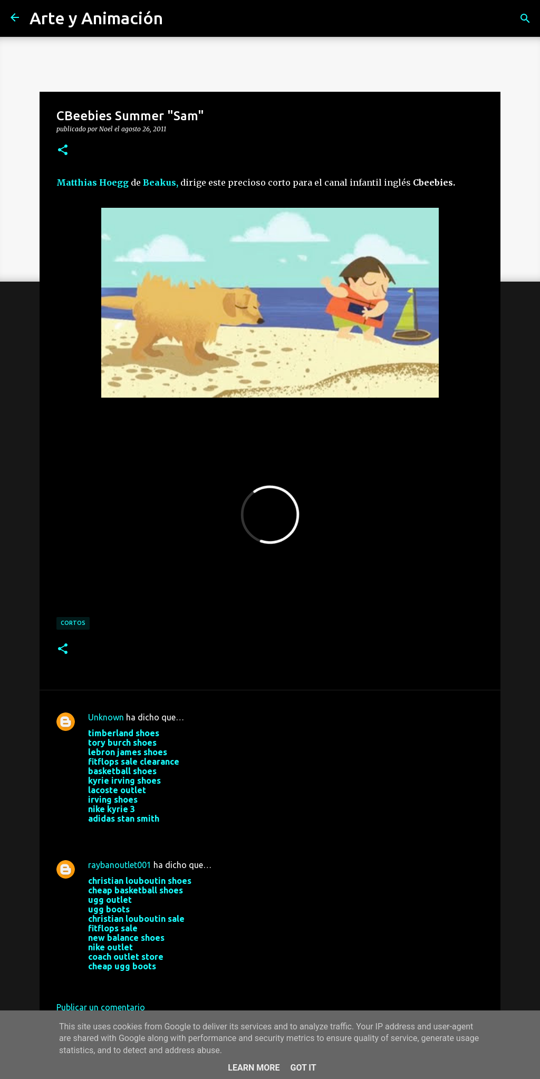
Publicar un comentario (100, 1007)
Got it (303, 1068)
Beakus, (160, 182)
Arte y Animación (96, 17)
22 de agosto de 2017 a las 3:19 (148, 834)
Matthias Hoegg (92, 182)
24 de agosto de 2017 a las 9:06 (148, 982)
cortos (73, 623)
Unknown (106, 717)
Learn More (253, 1068)
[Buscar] (525, 18)
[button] (62, 150)
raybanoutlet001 (119, 865)
